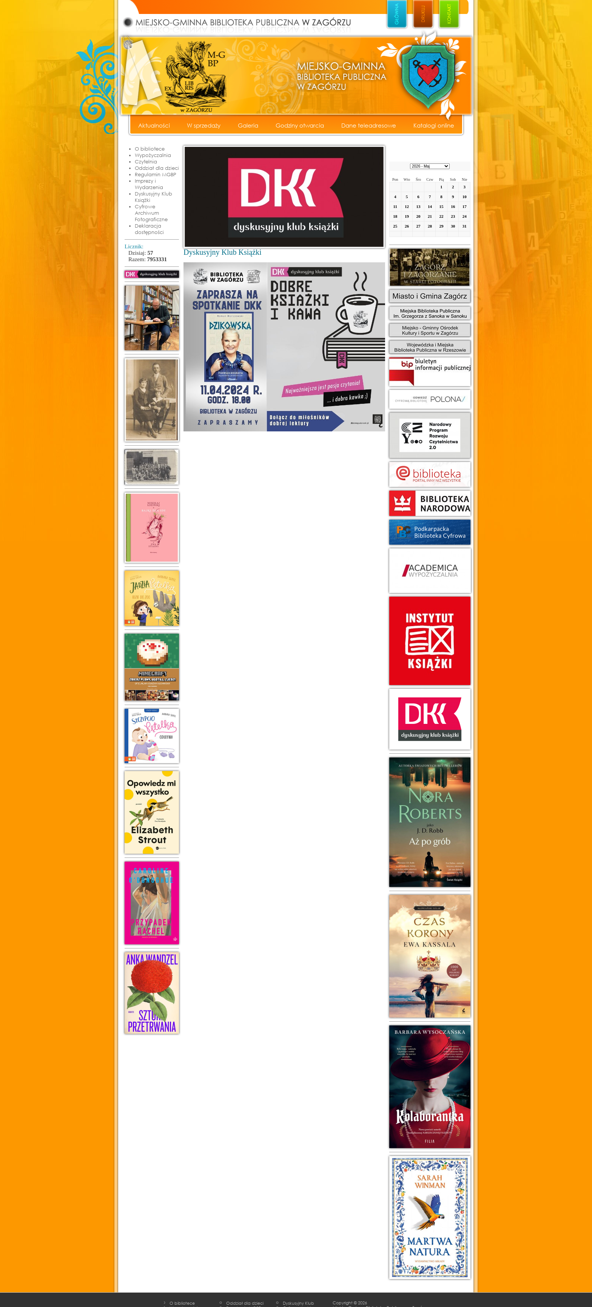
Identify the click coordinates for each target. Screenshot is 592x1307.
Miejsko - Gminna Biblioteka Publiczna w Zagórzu (245, 17)
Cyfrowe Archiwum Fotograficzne (151, 212)
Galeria (248, 125)
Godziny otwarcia (300, 125)
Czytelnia (146, 162)
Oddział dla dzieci (157, 168)
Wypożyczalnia (153, 155)
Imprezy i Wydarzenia (149, 184)
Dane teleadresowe (368, 125)
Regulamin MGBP (155, 174)
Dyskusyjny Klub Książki (153, 197)
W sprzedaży (203, 125)
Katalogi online (433, 125)
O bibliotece (150, 149)
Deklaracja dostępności (149, 229)
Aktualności (154, 125)
